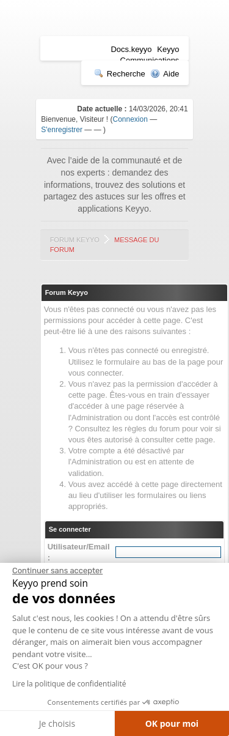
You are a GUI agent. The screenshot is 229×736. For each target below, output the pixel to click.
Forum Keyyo (75, 239)
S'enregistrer (61, 129)
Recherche (119, 73)
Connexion (130, 119)
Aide (164, 73)
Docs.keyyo (131, 49)
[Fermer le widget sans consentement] (57, 571)
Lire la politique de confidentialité (69, 683)
